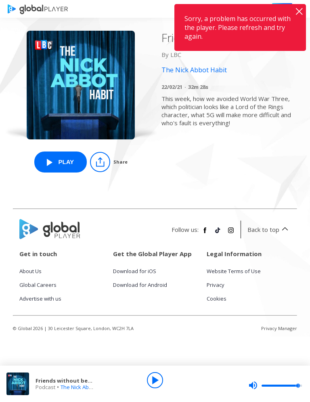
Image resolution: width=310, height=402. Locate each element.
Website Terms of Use (234, 271)
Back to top (269, 229)
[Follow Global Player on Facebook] (205, 233)
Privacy (215, 284)
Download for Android (140, 284)
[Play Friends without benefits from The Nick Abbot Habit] (60, 162)
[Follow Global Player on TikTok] (218, 233)
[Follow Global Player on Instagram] (231, 233)
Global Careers (38, 284)
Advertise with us (40, 298)
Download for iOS (134, 271)
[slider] (275, 385)
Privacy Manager (279, 328)
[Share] (109, 162)
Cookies (216, 298)
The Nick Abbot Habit (86, 387)
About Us (30, 271)
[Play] (155, 380)
